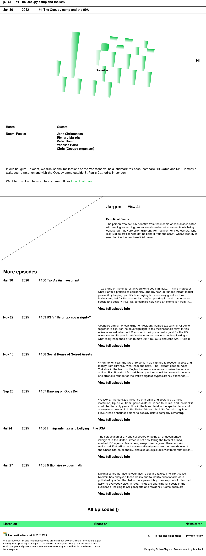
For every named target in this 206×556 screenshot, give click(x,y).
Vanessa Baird (67, 145)
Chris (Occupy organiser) (75, 149)
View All (134, 207)
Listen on (10, 524)
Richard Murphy (69, 137)
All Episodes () (103, 510)
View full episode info (114, 309)
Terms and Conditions (167, 536)
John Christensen (70, 134)
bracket (198, 549)
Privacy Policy (194, 536)
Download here (81, 181)
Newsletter (194, 524)
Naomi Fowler (16, 134)
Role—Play (162, 549)
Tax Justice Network (18, 535)
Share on (101, 524)
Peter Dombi (66, 141)
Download (103, 70)
